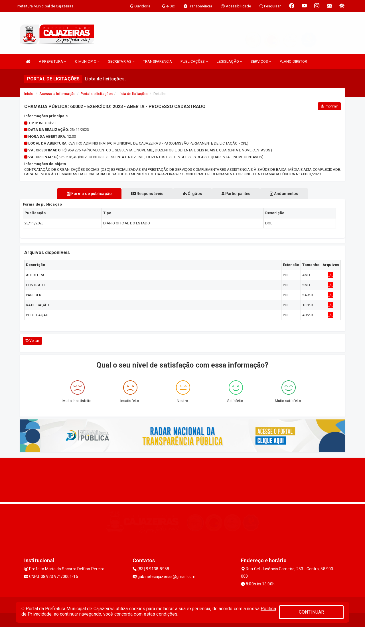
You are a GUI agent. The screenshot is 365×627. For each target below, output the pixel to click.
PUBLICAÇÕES (194, 61)
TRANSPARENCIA (157, 61)
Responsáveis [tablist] (143, 193)
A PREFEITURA (52, 61)
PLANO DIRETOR (293, 61)
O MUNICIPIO (87, 61)
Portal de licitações (97, 94)
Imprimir (329, 106)
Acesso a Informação (57, 94)
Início (28, 94)
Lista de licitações (133, 94)
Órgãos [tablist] (192, 193)
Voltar (32, 341)
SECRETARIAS (121, 61)
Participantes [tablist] (240, 193)
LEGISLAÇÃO (229, 61)
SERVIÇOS (261, 61)
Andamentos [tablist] (293, 193)
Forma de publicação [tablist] (79, 193)
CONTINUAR (311, 612)
